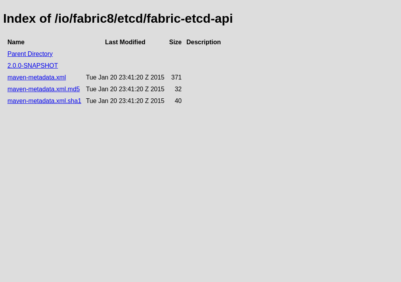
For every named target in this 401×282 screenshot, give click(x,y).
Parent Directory (30, 54)
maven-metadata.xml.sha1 (44, 101)
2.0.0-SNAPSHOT (32, 65)
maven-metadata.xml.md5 (43, 89)
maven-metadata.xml (36, 77)
